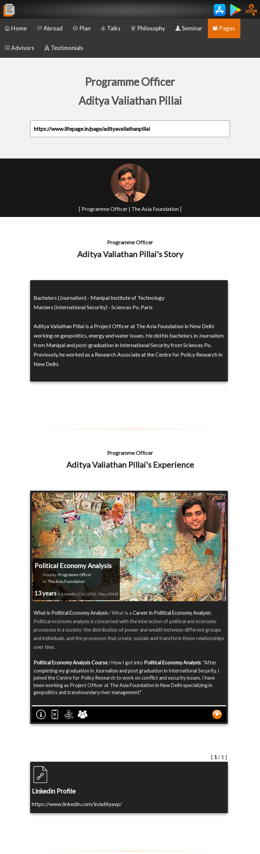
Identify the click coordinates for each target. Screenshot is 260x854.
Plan (81, 28)
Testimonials (63, 47)
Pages (224, 28)
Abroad (50, 28)
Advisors (19, 47)
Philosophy (148, 28)
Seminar (188, 28)
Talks (111, 28)
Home (16, 28)
